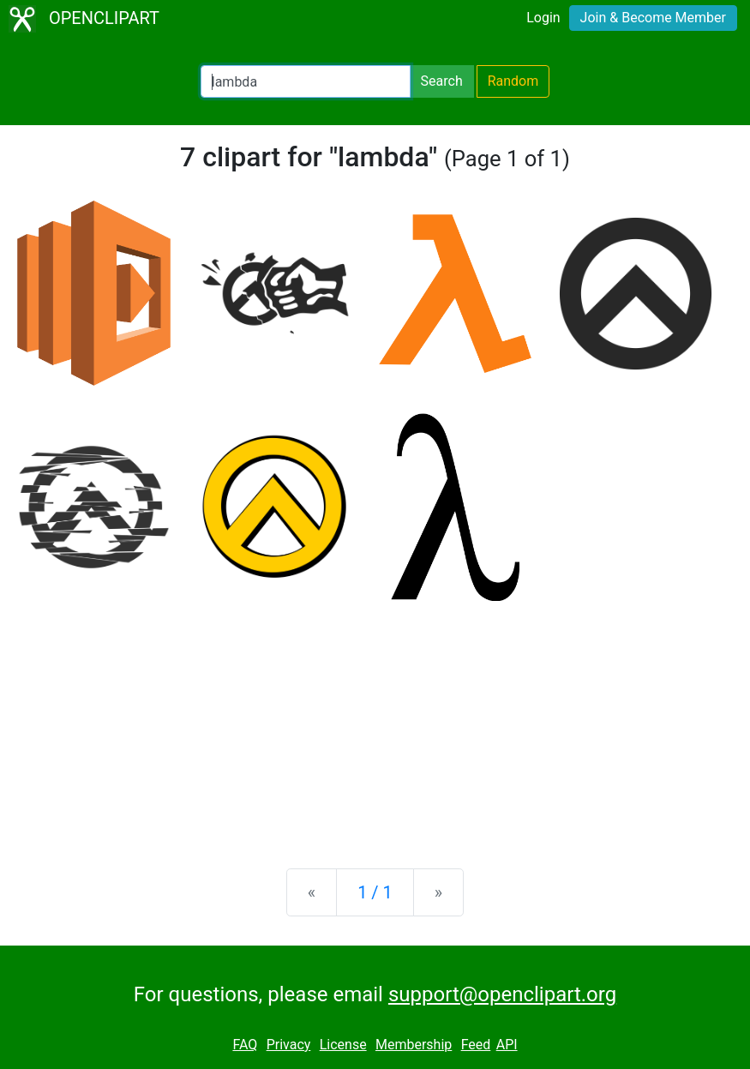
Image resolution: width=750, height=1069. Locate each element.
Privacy (289, 1044)
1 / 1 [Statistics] (375, 892)
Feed (476, 1044)
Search (442, 81)
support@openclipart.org (502, 994)
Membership (413, 1044)
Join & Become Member (653, 17)
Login (543, 17)
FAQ (244, 1044)
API (507, 1044)
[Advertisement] (375, 721)
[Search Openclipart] (306, 81)
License (343, 1044)
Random (513, 81)
